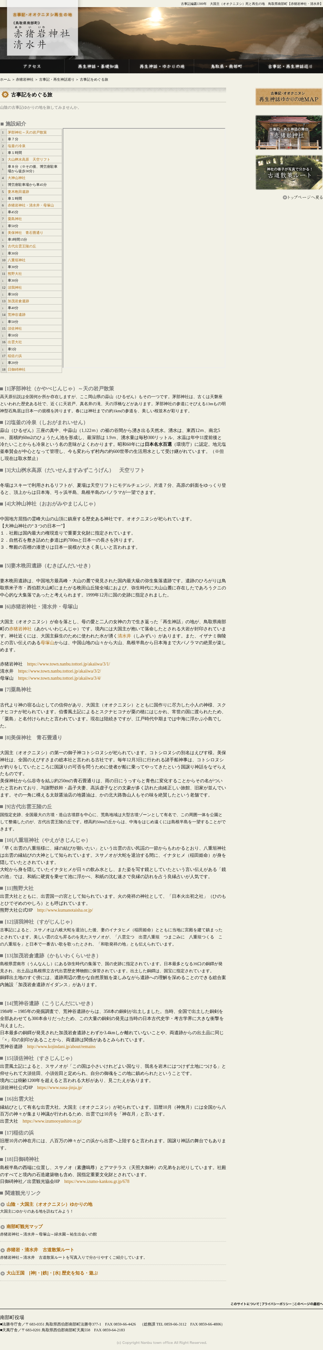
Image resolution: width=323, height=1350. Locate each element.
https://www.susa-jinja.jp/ (59, 1087)
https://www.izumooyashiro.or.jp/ (52, 1121)
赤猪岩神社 (25, 79)
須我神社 (15, 287)
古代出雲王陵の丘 (22, 246)
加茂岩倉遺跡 (18, 301)
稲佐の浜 (15, 356)
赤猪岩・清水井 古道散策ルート (40, 1249)
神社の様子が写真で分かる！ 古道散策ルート (289, 172)
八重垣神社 (17, 260)
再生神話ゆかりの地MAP (289, 97)
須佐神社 (15, 328)
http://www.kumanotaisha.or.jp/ (65, 910)
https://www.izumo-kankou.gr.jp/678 (97, 1181)
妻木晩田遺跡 (18, 192)
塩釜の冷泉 (17, 146)
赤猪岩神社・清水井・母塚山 (31, 205)
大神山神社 (17, 178)
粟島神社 (15, 219)
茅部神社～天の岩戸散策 (27, 132)
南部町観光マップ (24, 1226)
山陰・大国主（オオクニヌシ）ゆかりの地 (49, 1204)
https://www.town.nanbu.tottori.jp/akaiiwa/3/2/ (59, 671)
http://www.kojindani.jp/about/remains (61, 1046)
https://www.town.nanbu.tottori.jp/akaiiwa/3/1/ (68, 664)
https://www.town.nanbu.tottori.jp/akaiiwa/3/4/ (59, 678)
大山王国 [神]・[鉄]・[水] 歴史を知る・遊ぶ (52, 1273)
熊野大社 (15, 273)
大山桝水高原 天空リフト (29, 159)
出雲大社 (15, 342)
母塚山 (47, 642)
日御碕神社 (17, 369)
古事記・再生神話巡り (57, 79)
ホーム (5, 79)
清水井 (124, 636)
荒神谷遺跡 (17, 314)
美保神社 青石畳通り (25, 233)
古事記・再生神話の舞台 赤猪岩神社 (289, 132)
